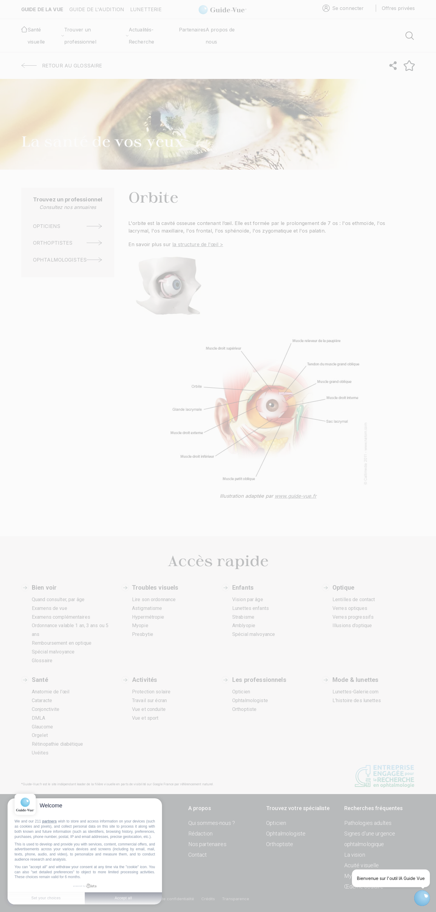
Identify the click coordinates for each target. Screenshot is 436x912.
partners (49, 821)
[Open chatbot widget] (422, 898)
